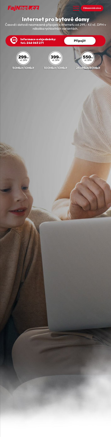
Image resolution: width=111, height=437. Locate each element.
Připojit (80, 41)
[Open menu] (76, 8)
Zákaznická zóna (92, 8)
